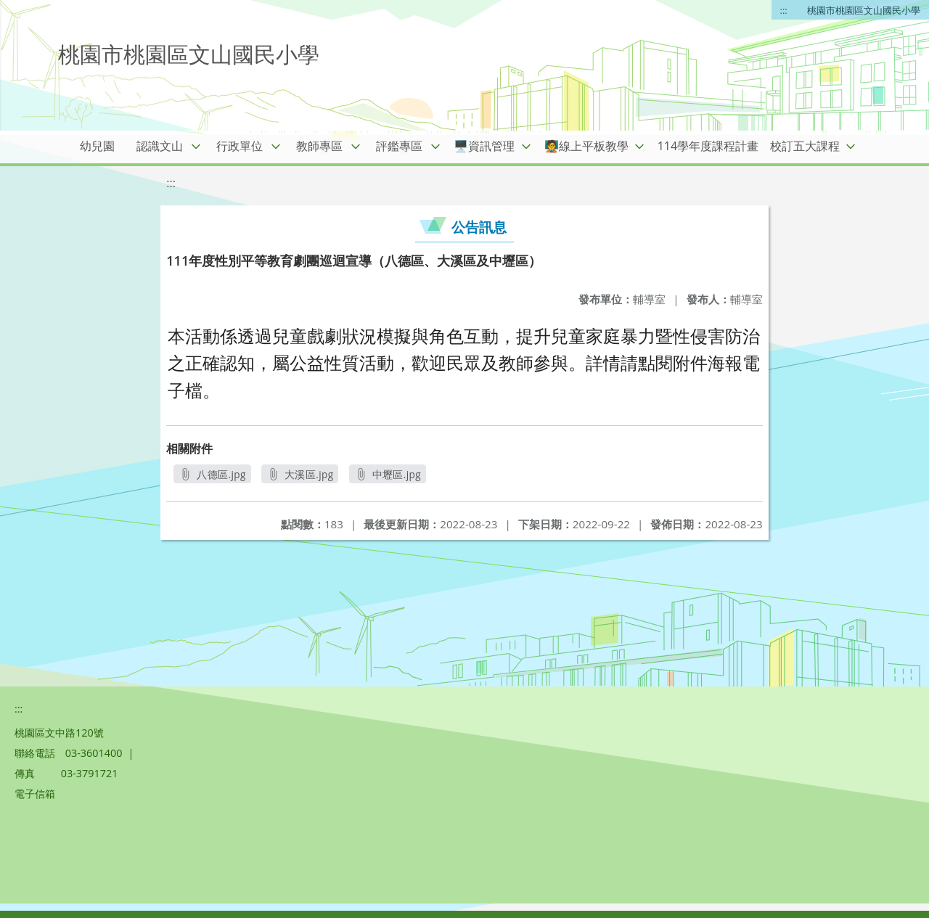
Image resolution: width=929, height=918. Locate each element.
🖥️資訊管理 (484, 146)
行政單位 (239, 146)
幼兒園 (97, 146)
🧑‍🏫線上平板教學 (586, 146)
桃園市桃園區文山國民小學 (863, 10)
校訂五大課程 (805, 146)
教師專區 (319, 146)
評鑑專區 (399, 146)
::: (783, 10)
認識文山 (159, 146)
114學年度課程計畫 (708, 146)
